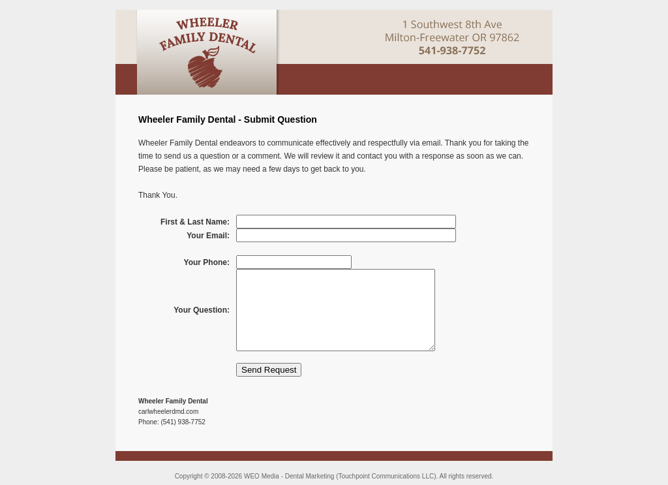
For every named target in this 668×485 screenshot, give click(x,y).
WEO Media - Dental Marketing (289, 476)
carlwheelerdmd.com (168, 411)
